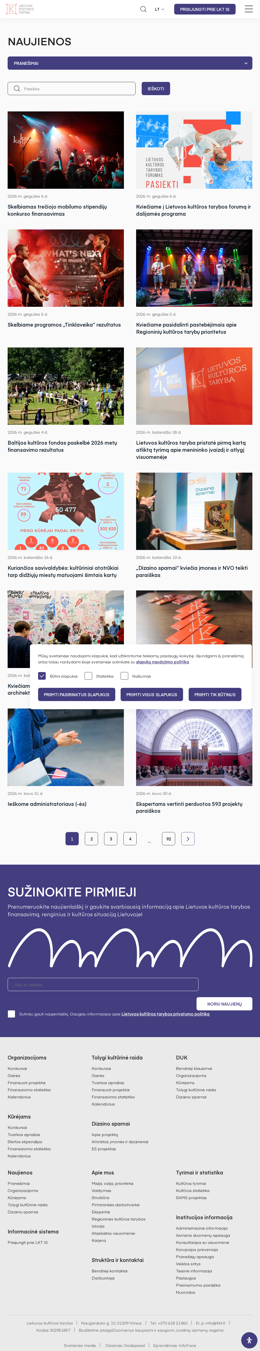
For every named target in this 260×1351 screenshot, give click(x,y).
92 (168, 839)
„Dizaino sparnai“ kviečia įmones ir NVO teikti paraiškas (192, 571)
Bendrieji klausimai (194, 1055)
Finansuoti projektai (26, 1069)
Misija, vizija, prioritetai (112, 1170)
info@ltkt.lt (215, 1310)
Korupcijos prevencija (197, 1236)
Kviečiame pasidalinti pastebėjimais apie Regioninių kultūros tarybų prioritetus (186, 328)
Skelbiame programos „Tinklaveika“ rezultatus (64, 324)
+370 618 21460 (172, 1310)
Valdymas (101, 1177)
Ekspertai (101, 1198)
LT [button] (157, 9)
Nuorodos (185, 1279)
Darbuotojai (103, 1265)
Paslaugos (186, 1265)
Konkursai (17, 1055)
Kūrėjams (185, 1069)
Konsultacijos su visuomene (202, 1229)
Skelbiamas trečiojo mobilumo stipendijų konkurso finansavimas (57, 210)
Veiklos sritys (188, 1250)
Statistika (99, 676)
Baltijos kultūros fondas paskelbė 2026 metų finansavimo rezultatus (62, 446)
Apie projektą (105, 1121)
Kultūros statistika (192, 1177)
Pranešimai (19, 1170)
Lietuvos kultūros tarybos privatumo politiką (165, 1001)
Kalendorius (19, 1083)
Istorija (98, 1213)
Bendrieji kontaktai (109, 1257)
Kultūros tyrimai (191, 1170)
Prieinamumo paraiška (198, 1272)
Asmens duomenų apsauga (203, 1222)
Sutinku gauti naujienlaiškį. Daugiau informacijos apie (108, 1001)
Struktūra (100, 1184)
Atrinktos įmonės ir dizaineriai (120, 1128)
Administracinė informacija (202, 1215)
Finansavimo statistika (29, 1076)
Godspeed (134, 1332)
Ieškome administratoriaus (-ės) (47, 804)
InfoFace (187, 1332)
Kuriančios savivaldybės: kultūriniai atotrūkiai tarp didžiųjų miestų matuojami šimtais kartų (63, 571)
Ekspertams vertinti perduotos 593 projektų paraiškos (189, 808)
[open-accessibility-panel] (249, 1340)
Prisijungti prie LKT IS (205, 9)
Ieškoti (156, 88)
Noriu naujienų (228, 985)
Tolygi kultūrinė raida (196, 1076)
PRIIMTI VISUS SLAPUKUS (152, 694)
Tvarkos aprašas (24, 1121)
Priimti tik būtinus (216, 694)
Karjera (99, 1227)
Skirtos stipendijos (25, 1128)
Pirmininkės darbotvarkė (116, 1191)
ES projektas (104, 1135)
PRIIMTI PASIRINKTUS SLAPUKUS (77, 694)
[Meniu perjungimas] (249, 9)
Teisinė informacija (194, 1257)
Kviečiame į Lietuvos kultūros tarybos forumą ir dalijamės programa (193, 210)
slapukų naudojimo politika (162, 661)
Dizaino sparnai (191, 1083)
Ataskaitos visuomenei (113, 1220)
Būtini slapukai (57, 676)
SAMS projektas (191, 1184)
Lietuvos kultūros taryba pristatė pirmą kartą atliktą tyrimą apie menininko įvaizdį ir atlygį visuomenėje (191, 449)
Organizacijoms (191, 1062)
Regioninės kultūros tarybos (118, 1206)
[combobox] (130, 63)
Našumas (136, 676)
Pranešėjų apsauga (195, 1243)
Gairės (14, 1062)
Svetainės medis (80, 1332)
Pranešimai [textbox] (26, 63)
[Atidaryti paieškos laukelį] (143, 9)
